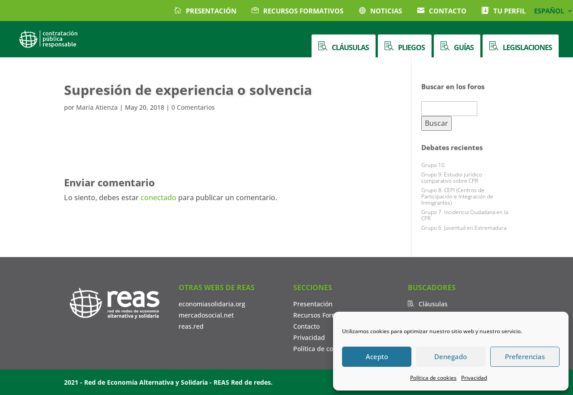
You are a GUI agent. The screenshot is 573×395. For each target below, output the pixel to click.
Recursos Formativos (303, 10)
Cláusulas (350, 47)
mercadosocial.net (206, 315)
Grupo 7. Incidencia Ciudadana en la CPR (464, 215)
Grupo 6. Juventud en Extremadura (463, 228)
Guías (464, 47)
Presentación (211, 10)
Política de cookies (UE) (327, 348)
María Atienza (97, 107)
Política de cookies (433, 378)
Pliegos (411, 47)
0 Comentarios (193, 107)
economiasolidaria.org (212, 304)
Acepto (377, 356)
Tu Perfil (509, 10)
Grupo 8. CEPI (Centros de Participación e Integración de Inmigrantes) (457, 196)
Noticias (386, 10)
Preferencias (525, 356)
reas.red (191, 326)
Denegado (450, 356)
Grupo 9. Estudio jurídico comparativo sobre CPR (451, 178)
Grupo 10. (433, 165)
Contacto (447, 10)
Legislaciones (527, 47)
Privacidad (474, 378)
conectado (158, 197)
